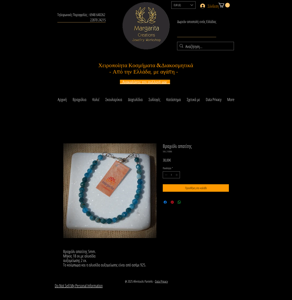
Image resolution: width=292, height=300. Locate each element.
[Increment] (177, 175)
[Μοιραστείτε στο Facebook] (165, 202)
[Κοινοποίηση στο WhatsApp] (179, 202)
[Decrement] (165, 175)
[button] (183, 5)
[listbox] (183, 5)
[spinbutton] (171, 175)
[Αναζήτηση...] (205, 46)
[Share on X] (186, 202)
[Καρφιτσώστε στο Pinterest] (172, 202)
